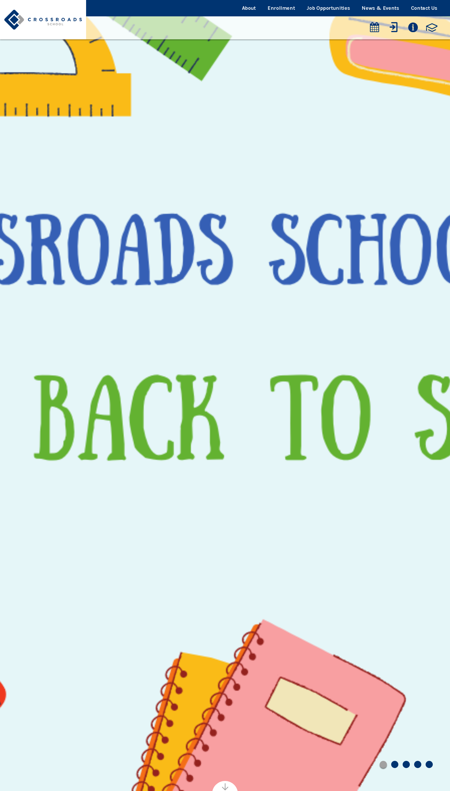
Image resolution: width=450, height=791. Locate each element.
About (249, 8)
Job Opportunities (328, 8)
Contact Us (424, 8)
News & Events (380, 8)
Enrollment (281, 8)
